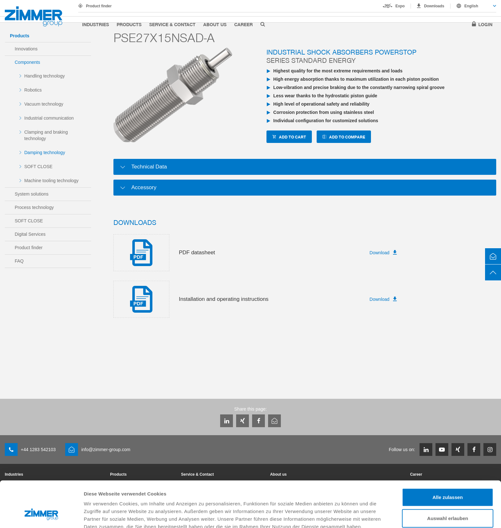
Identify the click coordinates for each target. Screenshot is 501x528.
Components (27, 62)
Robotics (33, 90)
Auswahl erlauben (447, 478)
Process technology (34, 207)
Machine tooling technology (51, 180)
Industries (95, 24)
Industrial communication (49, 118)
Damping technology (44, 152)
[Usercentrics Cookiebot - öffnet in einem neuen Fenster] (41, 515)
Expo (400, 6)
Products (129, 24)
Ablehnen (448, 499)
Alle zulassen (447, 457)
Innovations (26, 48)
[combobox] (473, 6)
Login (485, 24)
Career (243, 24)
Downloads (434, 6)
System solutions (32, 194)
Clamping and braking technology (46, 135)
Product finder (99, 6)
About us (215, 24)
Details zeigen (340, 515)
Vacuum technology (43, 104)
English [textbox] (471, 6)
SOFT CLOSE (38, 166)
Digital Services (30, 234)
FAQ (19, 261)
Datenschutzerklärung (110, 494)
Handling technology (44, 75)
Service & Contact (172, 24)
